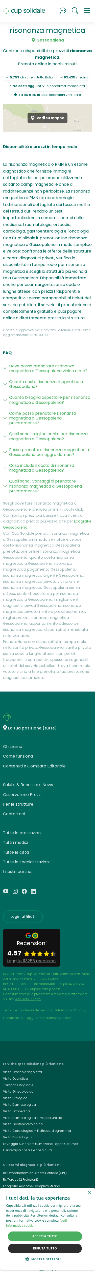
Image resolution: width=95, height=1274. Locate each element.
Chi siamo (12, 746)
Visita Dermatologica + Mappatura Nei (32, 1118)
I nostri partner (18, 871)
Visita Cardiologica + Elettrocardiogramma (37, 1131)
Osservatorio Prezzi (22, 795)
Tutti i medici (15, 842)
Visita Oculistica (15, 1078)
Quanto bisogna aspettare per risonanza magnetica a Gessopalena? (49, 399)
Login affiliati (23, 916)
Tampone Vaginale (18, 1085)
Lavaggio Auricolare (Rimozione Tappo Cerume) (40, 1144)
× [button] (89, 1193)
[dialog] (47, 1229)
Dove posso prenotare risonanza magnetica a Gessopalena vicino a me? (48, 368)
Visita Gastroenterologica (23, 1124)
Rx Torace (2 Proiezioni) (20, 1179)
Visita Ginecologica (18, 1091)
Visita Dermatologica (19, 1104)
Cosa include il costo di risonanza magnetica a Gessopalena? (41, 468)
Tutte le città (16, 852)
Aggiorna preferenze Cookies (49, 1018)
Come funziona (18, 756)
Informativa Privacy (70, 1010)
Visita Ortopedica (16, 1111)
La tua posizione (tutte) (32, 728)
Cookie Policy (13, 1018)
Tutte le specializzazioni (26, 862)
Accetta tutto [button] (45, 1236)
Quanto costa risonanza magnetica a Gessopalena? (46, 384)
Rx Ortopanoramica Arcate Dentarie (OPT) (35, 1173)
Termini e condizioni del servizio (27, 1010)
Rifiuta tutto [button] (45, 1248)
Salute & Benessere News (28, 785)
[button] (87, 11)
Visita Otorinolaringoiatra (22, 1072)
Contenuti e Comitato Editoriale (34, 766)
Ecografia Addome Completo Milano (31, 1186)
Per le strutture (18, 804)
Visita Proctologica (17, 1137)
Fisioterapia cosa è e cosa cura (27, 1150)
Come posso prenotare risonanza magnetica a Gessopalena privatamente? (42, 418)
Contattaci (14, 814)
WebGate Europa (28, 999)
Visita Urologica (15, 1098)
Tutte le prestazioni (22, 833)
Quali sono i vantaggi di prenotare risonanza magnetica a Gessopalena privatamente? (45, 486)
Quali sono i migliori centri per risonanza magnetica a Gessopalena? (48, 436)
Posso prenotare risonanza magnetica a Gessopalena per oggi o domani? (49, 452)
